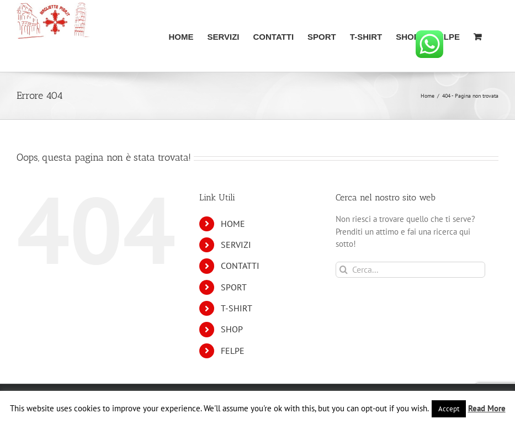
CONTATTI (240, 265)
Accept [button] (448, 409)
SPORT (234, 287)
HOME (233, 223)
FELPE (233, 350)
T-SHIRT (236, 308)
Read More (487, 408)
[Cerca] (344, 270)
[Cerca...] (410, 270)
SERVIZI (236, 244)
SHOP (232, 329)
